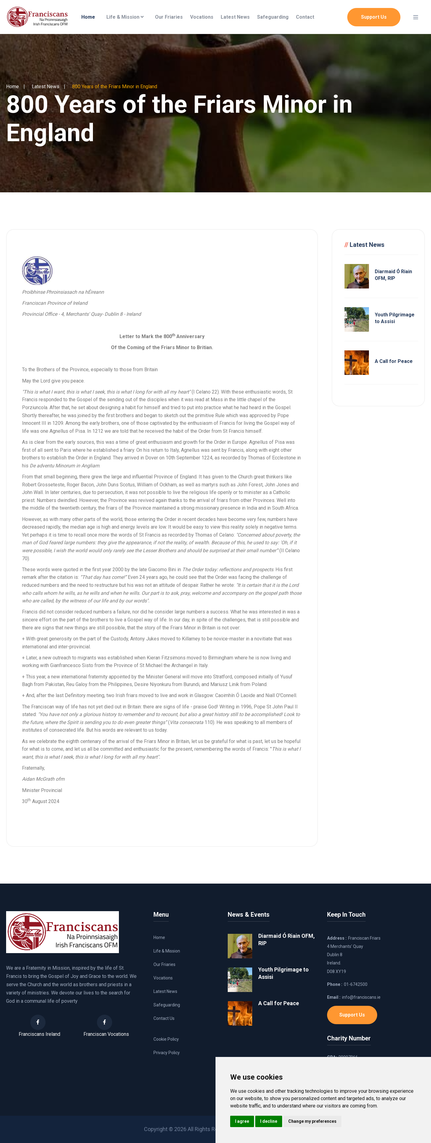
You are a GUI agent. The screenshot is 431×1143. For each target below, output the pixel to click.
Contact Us (164, 1018)
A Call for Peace (394, 361)
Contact (305, 17)
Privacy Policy (166, 1052)
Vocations (201, 17)
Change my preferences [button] (312, 1121)
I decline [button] (268, 1121)
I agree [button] (242, 1121)
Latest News (235, 17)
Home (88, 17)
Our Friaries (169, 17)
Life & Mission (125, 17)
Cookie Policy (166, 1039)
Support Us (374, 17)
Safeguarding (273, 17)
